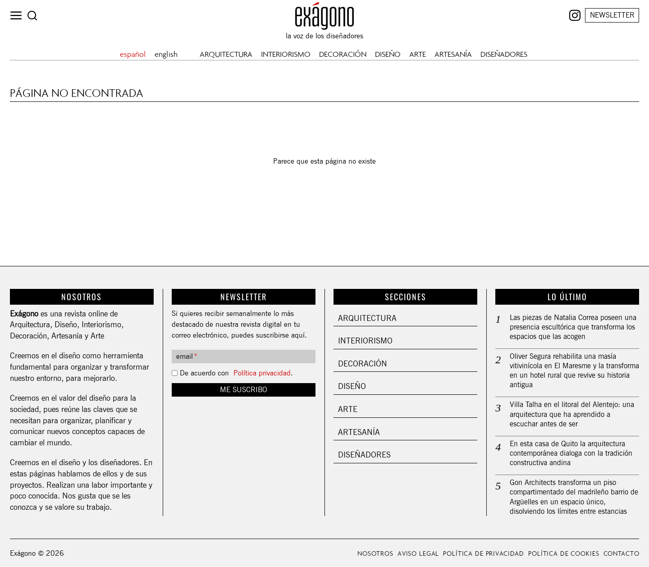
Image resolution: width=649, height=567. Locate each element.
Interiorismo (365, 340)
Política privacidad (262, 373)
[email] (243, 356)
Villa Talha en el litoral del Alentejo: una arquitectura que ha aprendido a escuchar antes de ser (572, 412)
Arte (347, 409)
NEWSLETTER (612, 15)
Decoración (362, 363)
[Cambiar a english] (167, 54)
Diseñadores (364, 454)
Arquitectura (367, 318)
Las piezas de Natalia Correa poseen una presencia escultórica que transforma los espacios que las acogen (573, 326)
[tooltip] (574, 15)
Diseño (352, 386)
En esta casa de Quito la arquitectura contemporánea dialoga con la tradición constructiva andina (571, 451)
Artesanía (359, 432)
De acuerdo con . (236, 373)
